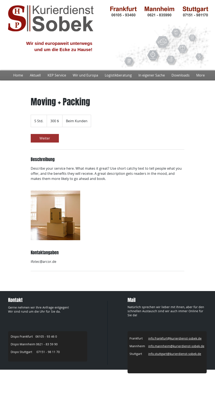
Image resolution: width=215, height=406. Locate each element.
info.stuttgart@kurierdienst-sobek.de (174, 354)
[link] (45, 138)
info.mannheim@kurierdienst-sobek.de (176, 346)
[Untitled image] (55, 215)
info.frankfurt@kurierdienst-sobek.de (175, 338)
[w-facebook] (204, 379)
